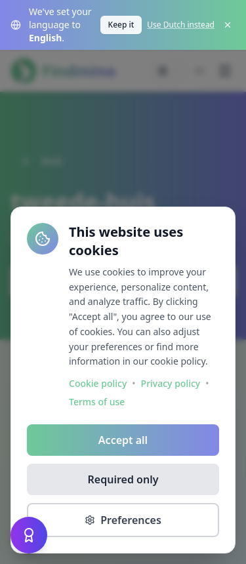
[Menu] (225, 70)
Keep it (121, 24)
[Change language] (169, 71)
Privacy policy (171, 383)
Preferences (123, 520)
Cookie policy (98, 383)
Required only (123, 479)
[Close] (228, 25)
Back (42, 161)
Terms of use (97, 401)
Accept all (123, 440)
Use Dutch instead (181, 25)
